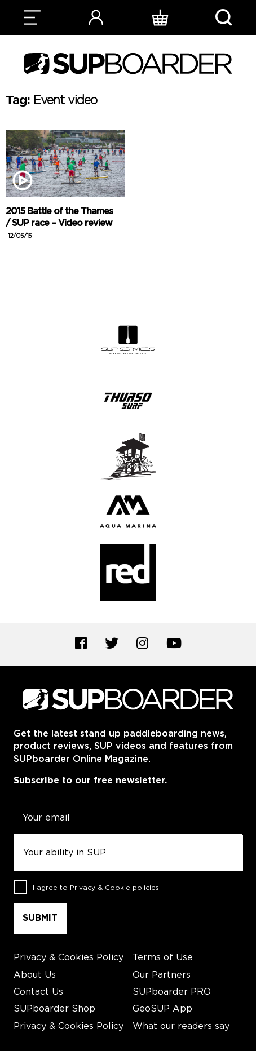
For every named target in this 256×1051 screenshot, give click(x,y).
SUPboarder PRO (172, 992)
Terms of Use (163, 958)
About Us (35, 975)
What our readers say (181, 1026)
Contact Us (38, 992)
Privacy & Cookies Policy (68, 958)
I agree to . (97, 888)
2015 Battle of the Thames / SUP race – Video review (59, 223)
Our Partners (162, 975)
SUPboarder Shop (54, 1009)
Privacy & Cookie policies (114, 888)
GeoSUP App (162, 1009)
